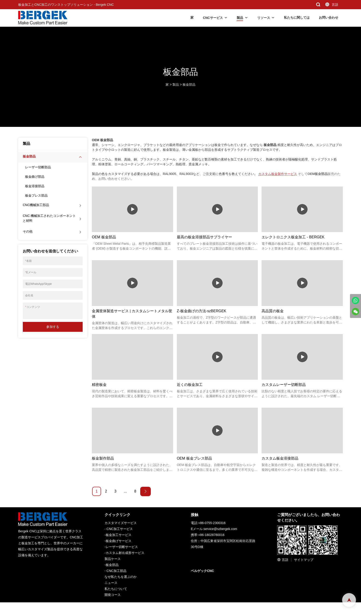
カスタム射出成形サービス (125, 553)
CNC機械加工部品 (36, 205)
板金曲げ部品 (34, 176)
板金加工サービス (118, 535)
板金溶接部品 (34, 186)
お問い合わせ (328, 17)
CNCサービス (213, 18)
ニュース (111, 583)
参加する (52, 327)
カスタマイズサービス (121, 523)
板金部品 (189, 84)
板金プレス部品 (36, 195)
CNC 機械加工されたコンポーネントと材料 (49, 218)
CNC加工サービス (120, 529)
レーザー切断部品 (38, 167)
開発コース (113, 595)
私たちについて (116, 589)
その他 (27, 231)
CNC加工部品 (116, 571)
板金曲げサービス (118, 541)
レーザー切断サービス (122, 547)
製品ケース (113, 559)
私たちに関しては (297, 17)
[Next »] (145, 491)
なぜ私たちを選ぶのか (121, 577)
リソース (263, 18)
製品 (240, 18)
